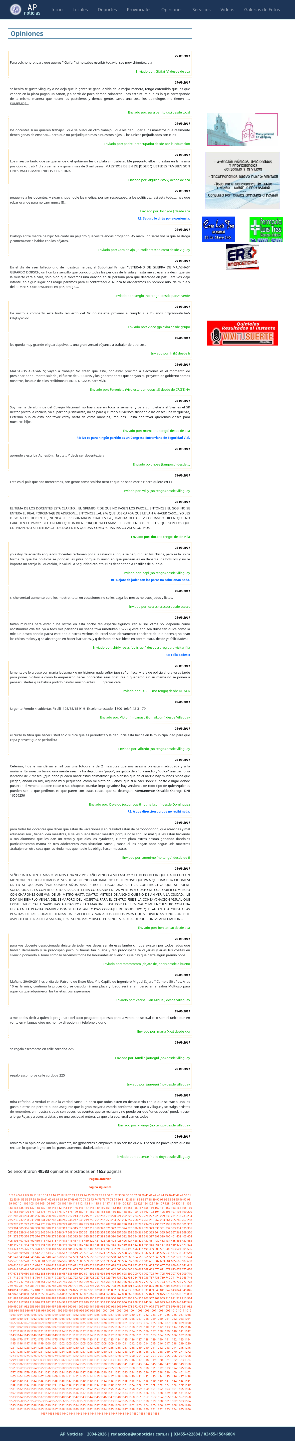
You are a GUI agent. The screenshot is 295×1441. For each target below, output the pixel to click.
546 (38, 1257)
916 (16, 1302)
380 (59, 1236)
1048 (75, 1319)
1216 (159, 1343)
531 (141, 1253)
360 (135, 1232)
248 (81, 1220)
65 (62, 1199)
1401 (180, 1372)
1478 (173, 1384)
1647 (114, 1413)
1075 (82, 1323)
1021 (68, 1315)
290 (125, 1224)
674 (179, 1269)
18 (62, 1195)
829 (97, 1290)
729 (108, 1277)
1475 (152, 1384)
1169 (12, 1339)
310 (48, 1228)
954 (38, 1306)
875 (163, 1294)
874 (157, 1294)
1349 (180, 1364)
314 (70, 1228)
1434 (47, 1380)
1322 (173, 1360)
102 (26, 1203)
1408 (47, 1376)
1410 (61, 1376)
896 (92, 1298)
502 (168, 1249)
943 (163, 1302)
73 (92, 1199)
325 (130, 1228)
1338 (103, 1364)
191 (141, 1211)
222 (125, 1216)
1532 (187, 1393)
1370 (145, 1368)
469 (174, 1244)
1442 (103, 1380)
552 (70, 1257)
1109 (138, 1327)
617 (54, 1265)
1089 (180, 1323)
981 (184, 1306)
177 (65, 1211)
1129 (96, 1331)
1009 (167, 1310)
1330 (47, 1364)
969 (119, 1306)
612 (27, 1265)
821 (54, 1290)
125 (151, 1203)
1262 (117, 1351)
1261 (110, 1351)
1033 (152, 1315)
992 (60, 1310)
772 (157, 1282)
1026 (103, 1315)
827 (87, 1290)
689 (76, 1273)
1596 (89, 1405)
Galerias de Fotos (262, 9)
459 (119, 1244)
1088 (173, 1323)
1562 (33, 1401)
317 (87, 1228)
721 (65, 1277)
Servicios (201, 9)
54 (19, 1199)
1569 (82, 1401)
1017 (40, 1315)
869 (130, 1294)
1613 (26, 1409)
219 (108, 1216)
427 (130, 1240)
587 (76, 1261)
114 (91, 1203)
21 (74, 1195)
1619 (68, 1409)
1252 (47, 1351)
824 (70, 1290)
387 (97, 1236)
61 (46, 1199)
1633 (166, 1409)
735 (141, 1277)
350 (81, 1232)
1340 (117, 1364)
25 (89, 1195)
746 (16, 1282)
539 (184, 1253)
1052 (103, 1319)
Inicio (56, 9)
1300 (19, 1360)
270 (16, 1224)
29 (105, 1195)
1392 (117, 1372)
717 (43, 1277)
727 (97, 1277)
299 (174, 1224)
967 (108, 1306)
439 (10, 1244)
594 (114, 1261)
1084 (145, 1323)
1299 (12, 1360)
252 (103, 1220)
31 (112, 1195)
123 (140, 1203)
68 (73, 1199)
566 (146, 1257)
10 (31, 1195)
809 (174, 1286)
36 (132, 1195)
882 (16, 1298)
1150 (61, 1335)
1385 (68, 1372)
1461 (54, 1384)
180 (81, 1211)
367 (174, 1232)
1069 (40, 1323)
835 (130, 1290)
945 (174, 1302)
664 (125, 1269)
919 (32, 1302)
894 (81, 1298)
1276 (33, 1356)
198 (179, 1211)
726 (92, 1277)
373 (21, 1236)
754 (59, 1282)
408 (27, 1240)
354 (103, 1232)
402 (179, 1236)
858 (70, 1294)
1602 (131, 1405)
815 (21, 1290)
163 (174, 1207)
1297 (180, 1356)
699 (130, 1273)
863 (97, 1294)
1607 (166, 1405)
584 (59, 1261)
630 (125, 1265)
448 (59, 1244)
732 (125, 1277)
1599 (110, 1405)
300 (179, 1224)
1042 (33, 1319)
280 (70, 1224)
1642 (79, 1413)
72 (89, 1199)
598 (135, 1261)
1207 (96, 1343)
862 (92, 1294)
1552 (145, 1397)
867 (119, 1294)
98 (188, 1199)
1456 (19, 1384)
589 (87, 1261)
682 (38, 1273)
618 (59, 1265)
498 (146, 1249)
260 (146, 1220)
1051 (96, 1319)
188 (125, 1211)
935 (119, 1302)
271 (21, 1224)
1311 (96, 1360)
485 (76, 1249)
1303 (40, 1360)
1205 (82, 1343)
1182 (103, 1339)
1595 (82, 1405)
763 (108, 1282)
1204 (75, 1343)
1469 (110, 1384)
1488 (61, 1389)
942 (157, 1302)
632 (135, 1265)
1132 (117, 1331)
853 (43, 1294)
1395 (138, 1372)
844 (179, 1290)
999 (98, 1310)
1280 (61, 1356)
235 (10, 1220)
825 (76, 1290)
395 (141, 1236)
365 (163, 1232)
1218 (173, 1343)
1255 (68, 1351)
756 (70, 1282)
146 (81, 1207)
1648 (121, 1413)
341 (32, 1232)
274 (38, 1224)
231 (174, 1216)
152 (114, 1207)
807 (163, 1286)
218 (103, 1216)
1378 (19, 1372)
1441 (96, 1380)
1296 (173, 1356)
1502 (159, 1389)
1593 (68, 1405)
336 (189, 1228)
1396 (145, 1372)
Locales (80, 9)
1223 (26, 1347)
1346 (159, 1364)
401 (174, 1236)
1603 (138, 1405)
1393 (124, 1372)
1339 (110, 1364)
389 (108, 1236)
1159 (124, 1335)
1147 (40, 1335)
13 (43, 1195)
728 (103, 1277)
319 (97, 1228)
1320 (159, 1360)
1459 (40, 1384)
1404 (19, 1376)
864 (103, 1294)
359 (130, 1232)
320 (103, 1228)
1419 (124, 1376)
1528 (159, 1393)
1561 (26, 1401)
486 (81, 1249)
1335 (82, 1364)
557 (97, 1257)
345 (54, 1232)
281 (76, 1224)
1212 (131, 1343)
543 (21, 1257)
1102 (89, 1327)
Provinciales (139, 9)
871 (141, 1294)
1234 (103, 1347)
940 (146, 1302)
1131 (110, 1331)
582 (48, 1261)
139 (43, 1207)
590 (92, 1261)
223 (130, 1216)
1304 (47, 1360)
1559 (12, 1401)
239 (32, 1220)
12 (39, 1195)
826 (81, 1290)
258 (135, 1220)
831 (108, 1290)
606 (179, 1261)
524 (103, 1253)
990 (49, 1310)
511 (32, 1253)
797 (108, 1286)
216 (92, 1216)
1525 (138, 1393)
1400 (173, 1372)
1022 (75, 1315)
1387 (82, 1372)
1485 (40, 1389)
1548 (117, 1397)
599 (141, 1261)
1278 (47, 1356)
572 (179, 1257)
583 (54, 1261)
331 (163, 1228)
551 (65, 1257)
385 (87, 1236)
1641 (72, 1413)
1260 (103, 1351)
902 (125, 1298)
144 (70, 1207)
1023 (82, 1315)
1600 (117, 1405)
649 (43, 1269)
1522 (117, 1393)
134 (16, 1207)
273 (32, 1224)
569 (163, 1257)
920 (38, 1302)
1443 (110, 1380)
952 (27, 1306)
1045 (54, 1319)
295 (152, 1224)
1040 (19, 1319)
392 (125, 1236)
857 (65, 1294)
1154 (89, 1335)
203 (21, 1216)
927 (76, 1302)
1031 (138, 1315)
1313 (110, 1360)
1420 (131, 1376)
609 (10, 1265)
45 (166, 1195)
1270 (173, 1351)
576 (16, 1261)
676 (189, 1269)
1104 (103, 1327)
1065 (12, 1323)
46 (170, 1195)
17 (58, 1195)
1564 (47, 1401)
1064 (187, 1319)
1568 (75, 1401)
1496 (117, 1389)
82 (127, 1199)
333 (174, 1228)
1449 (152, 1380)
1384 (61, 1372)
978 (168, 1306)
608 (189, 1261)
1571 (96, 1401)
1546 (103, 1397)
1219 (180, 1343)
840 (157, 1290)
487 (87, 1249)
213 (76, 1216)
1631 (152, 1409)
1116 (187, 1327)
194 (157, 1211)
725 (87, 1277)
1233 (96, 1347)
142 (59, 1207)
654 (70, 1269)
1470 (117, 1384)
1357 (54, 1368)
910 (168, 1298)
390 (114, 1236)
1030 (131, 1315)
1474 (145, 1384)
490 (103, 1249)
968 (114, 1306)
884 (27, 1298)
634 (146, 1265)
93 (170, 1199)
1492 (89, 1389)
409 (32, 1240)
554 (81, 1257)
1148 (47, 1335)
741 (174, 1277)
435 (174, 1240)
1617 (54, 1409)
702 (146, 1273)
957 (54, 1306)
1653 (156, 1413)
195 (163, 1211)
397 (152, 1236)
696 (114, 1273)
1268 (159, 1351)
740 (168, 1277)
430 (146, 1240)
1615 (40, 1409)
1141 (180, 1331)
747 (21, 1282)
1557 (180, 1397)
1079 (110, 1323)
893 (76, 1298)
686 (59, 1273)
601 (152, 1261)
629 (119, 1265)
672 (168, 1269)
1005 (139, 1310)
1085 (152, 1323)
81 (123, 1199)
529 (130, 1253)
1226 (47, 1347)
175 (54, 1211)
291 (130, 1224)
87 (146, 1199)
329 (152, 1228)
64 (58, 1199)
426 (125, 1240)
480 (48, 1249)
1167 (180, 1335)
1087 (166, 1323)
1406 (33, 1376)
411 (43, 1240)
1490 (75, 1389)
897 (97, 1298)
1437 (68, 1380)
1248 (19, 1351)
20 (70, 1195)
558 (103, 1257)
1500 (145, 1389)
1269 (166, 1351)
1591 (54, 1405)
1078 (103, 1323)
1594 (75, 1405)
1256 (75, 1351)
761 (97, 1282)
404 (189, 1236)
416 (70, 1240)
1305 (54, 1360)
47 (174, 1195)
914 (189, 1298)
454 (92, 1244)
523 (97, 1253)
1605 (152, 1405)
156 (135, 1207)
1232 (89, 1347)
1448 (145, 1380)
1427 (180, 1376)
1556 (173, 1397)
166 (189, 1207)
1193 (180, 1339)
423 (108, 1240)
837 (141, 1290)
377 (43, 1236)
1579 (152, 1401)
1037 (180, 1315)
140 (48, 1207)
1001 (111, 1310)
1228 (61, 1347)
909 (163, 1298)
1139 (166, 1331)
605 (174, 1261)
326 (135, 1228)
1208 (103, 1343)
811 (184, 1286)
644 (16, 1269)
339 (21, 1232)
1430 (19, 1380)
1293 (152, 1356)
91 (162, 1199)
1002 (118, 1310)
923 (54, 1302)
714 (27, 1277)
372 (16, 1236)
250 (92, 1220)
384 (81, 1236)
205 (32, 1216)
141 (54, 1207)
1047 (68, 1319)
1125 (68, 1331)
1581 (166, 1401)
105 (42, 1203)
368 (179, 1232)
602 (157, 1261)
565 (141, 1257)
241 (43, 1220)
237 (21, 1220)
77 (108, 1199)
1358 (61, 1368)
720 (59, 1277)
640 (179, 1265)
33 (120, 1195)
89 (154, 1199)
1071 (54, 1323)
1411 (68, 1376)
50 (186, 1195)
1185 (124, 1339)
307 (32, 1228)
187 (119, 1211)
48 (178, 1195)
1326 (19, 1364)
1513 (54, 1393)
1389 (96, 1372)
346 (59, 1232)
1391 (110, 1372)
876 (168, 1294)
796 (103, 1286)
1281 (68, 1356)
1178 (75, 1339)
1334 (75, 1364)
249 (87, 1220)
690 (81, 1273)
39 (143, 1195)
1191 (166, 1339)
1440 (89, 1380)
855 (54, 1294)
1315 (124, 1360)
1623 (96, 1409)
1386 (75, 1372)
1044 (47, 1319)
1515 (68, 1393)
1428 (187, 1376)
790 (70, 1286)
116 (102, 1203)
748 (27, 1282)
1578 (145, 1401)
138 (38, 1207)
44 (163, 1195)
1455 (12, 1384)
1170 (19, 1339)
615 (43, 1265)
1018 (47, 1315)
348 (70, 1232)
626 (103, 1265)
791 (76, 1286)
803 (141, 1286)
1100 (75, 1327)
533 (152, 1253)
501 (163, 1249)
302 (189, 1224)
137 (32, 1207)
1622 (89, 1409)
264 (168, 1220)
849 (21, 1294)
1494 (103, 1389)
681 (32, 1273)
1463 (68, 1384)
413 (54, 1240)
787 (54, 1286)
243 (54, 1220)
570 (168, 1257)
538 (179, 1253)
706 (168, 1273)
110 (69, 1203)
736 (146, 1277)
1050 (89, 1319)
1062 (173, 1319)
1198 (33, 1343)
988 (38, 1310)
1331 (54, 1364)
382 (70, 1236)
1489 (68, 1389)
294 (146, 1224)
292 (135, 1224)
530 (135, 1253)
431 (152, 1240)
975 (152, 1306)
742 (179, 1277)
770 (146, 1282)
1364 (103, 1368)
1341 (124, 1364)
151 (108, 1207)
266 (179, 1220)
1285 (96, 1356)
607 (184, 1261)
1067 (26, 1323)
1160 (131, 1335)
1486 (47, 1389)
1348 (173, 1364)
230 (168, 1216)
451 (76, 1244)
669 (152, 1269)
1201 (54, 1343)
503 (174, 1249)
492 (114, 1249)
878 (179, 1294)
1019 (54, 1315)
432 (157, 1240)
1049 (82, 1319)
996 (82, 1310)
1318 (145, 1360)
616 (48, 1265)
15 (51, 1195)
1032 (145, 1315)
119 (118, 1203)
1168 (187, 1335)
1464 (75, 1384)
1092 (19, 1327)
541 (10, 1257)
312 (59, 1228)
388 (103, 1236)
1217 (166, 1343)
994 (71, 1310)
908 (157, 1298)
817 (32, 1290)
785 (43, 1286)
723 (76, 1277)
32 (116, 1195)
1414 (89, 1376)
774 (168, 1282)
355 (108, 1232)
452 (81, 1244)
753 (54, 1282)
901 (119, 1298)
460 (125, 1244)
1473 (138, 1384)
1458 (33, 1384)
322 (114, 1228)
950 (16, 1306)
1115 (180, 1327)
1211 (124, 1343)
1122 (47, 1331)
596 (125, 1261)
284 (92, 1224)
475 (21, 1249)
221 (119, 1216)
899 (108, 1298)
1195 (12, 1343)
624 (92, 1265)
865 (108, 1294)
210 (59, 1216)
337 (10, 1232)
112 (80, 1203)
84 (135, 1199)
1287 (110, 1356)
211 (65, 1216)
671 (163, 1269)
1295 (166, 1356)
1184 (117, 1339)
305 (21, 1228)
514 (48, 1253)
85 (139, 1199)
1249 (26, 1351)
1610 (187, 1405)
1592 (61, 1405)
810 (179, 1286)
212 (70, 1216)
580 (38, 1261)
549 (54, 1257)
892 (70, 1298)
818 (38, 1290)
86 (143, 1199)
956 (48, 1306)
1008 (160, 1310)
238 (27, 1220)
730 (114, 1277)
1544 (89, 1397)
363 (152, 1232)
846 (189, 1290)
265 (174, 1220)
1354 (33, 1368)
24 (85, 1195)
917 (21, 1302)
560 (114, 1257)
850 (27, 1294)
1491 (82, 1389)
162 (168, 1207)
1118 (19, 1331)
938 (135, 1302)
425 (119, 1240)
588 (81, 1261)
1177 (68, 1339)
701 (141, 1273)
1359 (68, 1368)
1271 (180, 1351)
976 (157, 1306)
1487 (54, 1389)
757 (76, 1282)
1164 (159, 1335)
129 (173, 1203)
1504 (173, 1389)
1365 (110, 1368)
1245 (180, 1347)
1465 (82, 1384)
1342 (131, 1364)
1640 (65, 1413)
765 (119, 1282)
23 (81, 1195)
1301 (26, 1360)
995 (76, 1310)
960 (70, 1306)
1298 (187, 1356)
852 (38, 1294)
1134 (131, 1331)
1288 (117, 1356)
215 (87, 1216)
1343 (138, 1364)
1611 (12, 1409)
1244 (173, 1347)
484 (70, 1249)
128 (167, 1203)
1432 (33, 1380)
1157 (110, 1335)
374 (27, 1236)
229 (163, 1216)
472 (189, 1244)
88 (150, 1199)
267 (184, 1220)
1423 (152, 1376)
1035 (166, 1315)
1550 (131, 1397)
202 (16, 1216)
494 (125, 1249)
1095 (40, 1327)
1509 (26, 1393)
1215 (152, 1343)
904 (135, 1298)
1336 (89, 1364)
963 (87, 1306)
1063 (180, 1319)
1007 (153, 1310)
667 (141, 1269)
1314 (117, 1360)
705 (163, 1273)
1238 (131, 1347)
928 (81, 1302)
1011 (181, 1310)
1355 (40, 1368)
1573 (110, 1401)
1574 (117, 1401)
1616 (47, 1409)
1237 (124, 1347)
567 (152, 1257)
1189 (152, 1339)
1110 (145, 1327)
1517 (82, 1393)
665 (130, 1269)
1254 (61, 1351)
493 (119, 1249)
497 (141, 1249)
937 (130, 1302)
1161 (138, 1335)
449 (65, 1244)
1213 (138, 1343)
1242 (159, 1347)
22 (78, 1195)
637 (163, 1265)
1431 (26, 1380)
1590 (47, 1405)
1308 (75, 1360)
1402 (187, 1372)
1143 (12, 1335)
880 (189, 1294)
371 (10, 1236)
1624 (103, 1409)
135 (21, 1207)
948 (189, 1302)
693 (97, 1273)
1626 (117, 1409)
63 (54, 1199)
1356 (47, 1368)
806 (157, 1286)
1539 (54, 1397)
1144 (19, 1335)
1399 (166, 1372)
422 (103, 1240)
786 (48, 1286)
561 (119, 1257)
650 (48, 1269)
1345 (152, 1364)
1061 (166, 1319)
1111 (152, 1327)
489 (97, 1249)
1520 (103, 1393)
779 (10, 1286)
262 (157, 1220)
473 (10, 1249)
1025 (96, 1315)
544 (27, 1257)
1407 (40, 1376)
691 (87, 1273)
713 (21, 1277)
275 (43, 1224)
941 (152, 1302)
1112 (159, 1327)
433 (163, 1240)
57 (31, 1199)
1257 (82, 1351)
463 (141, 1244)
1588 (33, 1405)
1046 (61, 1319)
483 (65, 1249)
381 (65, 1236)
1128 (89, 1331)
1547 (110, 1397)
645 (21, 1269)
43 (159, 1195)
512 (38, 1253)
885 (32, 1298)
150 (103, 1207)
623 (87, 1265)
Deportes (107, 9)
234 (189, 1216)
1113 (166, 1327)
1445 (124, 1380)
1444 (117, 1380)
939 (141, 1302)
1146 (33, 1335)
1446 (131, 1380)
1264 (131, 1351)
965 (97, 1306)
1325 (12, 1364)
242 (48, 1220)
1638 (51, 1413)
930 (92, 1302)
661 (108, 1269)
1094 (33, 1327)
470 (179, 1244)
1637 (44, 1413)
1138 (159, 1331)
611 (21, 1265)
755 (65, 1282)
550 (59, 1257)
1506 (187, 1389)
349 (76, 1232)
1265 (138, 1351)
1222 (19, 1347)
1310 (89, 1360)
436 (179, 1240)
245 (65, 1220)
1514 (61, 1393)
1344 (145, 1364)
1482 (19, 1389)
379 (54, 1236)
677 (10, 1273)
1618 (61, 1409)
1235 (110, 1347)
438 (189, 1240)
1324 (187, 1360)
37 (136, 1195)
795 (97, 1286)
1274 (19, 1356)
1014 (19, 1315)
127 (162, 1203)
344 (48, 1232)
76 (104, 1199)
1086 (159, 1323)
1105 (110, 1327)
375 (32, 1236)
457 (108, 1244)
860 (81, 1294)
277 (54, 1224)
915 (10, 1302)
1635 (180, 1409)
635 (152, 1265)
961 (76, 1306)
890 (59, 1298)
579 (32, 1261)
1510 (33, 1393)
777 (184, 1282)
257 (130, 1220)
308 (38, 1228)
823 (65, 1290)
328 (146, 1228)
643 (10, 1269)
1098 (61, 1327)
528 (125, 1253)
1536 (33, 1397)
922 (48, 1302)
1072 (61, 1323)
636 (157, 1265)
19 (66, 1195)
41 (151, 1195)
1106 (117, 1327)
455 (97, 1244)
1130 (103, 1331)
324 (125, 1228)
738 (157, 1277)
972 (135, 1306)
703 (152, 1273)
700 (135, 1273)
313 (65, 1228)
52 (11, 1199)
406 (16, 1240)
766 (125, 1282)
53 (15, 1199)
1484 (33, 1389)
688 (70, 1273)
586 (70, 1261)
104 (37, 1203)
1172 (33, 1339)
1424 (159, 1376)
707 (174, 1273)
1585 (12, 1405)
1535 (26, 1397)
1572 (103, 1401)
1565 (54, 1401)
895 (87, 1298)
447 (54, 1244)
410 (38, 1240)
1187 (138, 1339)
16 (54, 1195)
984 (16, 1310)
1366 (117, 1368)
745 (10, 1282)
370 (189, 1232)
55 (23, 1199)
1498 (131, 1389)
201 (10, 1216)
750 (38, 1282)
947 (184, 1302)
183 (97, 1211)
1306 (61, 1360)
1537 (40, 1397)
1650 (135, 1413)
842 (168, 1290)
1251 (40, 1351)
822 (59, 1290)
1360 (75, 1368)
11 (35, 1195)
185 (108, 1211)
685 (54, 1273)
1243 (166, 1347)
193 (152, 1211)
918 (27, 1302)
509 (21, 1253)
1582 (173, 1401)
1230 (75, 1347)
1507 (12, 1393)
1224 (33, 1347)
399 (163, 1236)
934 (114, 1302)
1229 (68, 1347)
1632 (159, 1409)
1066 (19, 1323)
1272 (187, 1351)
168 (16, 1211)
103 (31, 1203)
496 (135, 1249)
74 (96, 1199)
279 (65, 1224)
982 (189, 1306)
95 (177, 1199)
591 (97, 1261)
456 (103, 1244)
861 (87, 1294)
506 (189, 1249)
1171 (26, 1339)
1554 (159, 1397)
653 (65, 1269)
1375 (180, 1368)
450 (70, 1244)
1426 (173, 1376)
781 (21, 1286)
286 (103, 1224)
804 (146, 1286)
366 (168, 1232)
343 (43, 1232)
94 (174, 1199)
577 (21, 1261)
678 (16, 1273)
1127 (82, 1331)
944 (168, 1302)
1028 (117, 1315)
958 (59, 1306)
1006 (146, 1310)
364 (157, 1232)
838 (146, 1290)
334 (179, 1228)
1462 (61, 1384)
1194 (187, 1339)
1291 (138, 1356)
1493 (96, 1389)
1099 (68, 1327)
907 (152, 1298)
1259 (96, 1351)
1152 (75, 1335)
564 (135, 1257)
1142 (187, 1331)
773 (163, 1282)
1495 (110, 1389)
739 (163, 1277)
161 (163, 1207)
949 (10, 1306)
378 (48, 1236)
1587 (26, 1405)
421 (97, 1240)
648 (38, 1269)
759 (87, 1282)
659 (97, 1269)
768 (135, 1282)
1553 (152, 1397)
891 (65, 1298)
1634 (173, 1409)
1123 (54, 1331)
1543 (82, 1397)
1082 (131, 1323)
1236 (117, 1347)
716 (38, 1277)
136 (27, 1207)
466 (157, 1244)
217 (97, 1216)
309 (43, 1228)
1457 (26, 1384)
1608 (173, 1405)
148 (92, 1207)
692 (92, 1273)
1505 (180, 1389)
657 (87, 1269)
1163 (152, 1335)
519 (76, 1253)
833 (119, 1290)
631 (130, 1265)
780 (16, 1286)
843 (174, 1290)
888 (48, 1298)
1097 (54, 1327)
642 (189, 1265)
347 (65, 1232)
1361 (82, 1368)
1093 (26, 1327)
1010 (174, 1310)
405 (10, 1240)
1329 (40, 1364)
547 (43, 1257)
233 (184, 1216)
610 (16, 1265)
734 (135, 1277)
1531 (180, 1393)
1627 (124, 1409)
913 (184, 1298)
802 (135, 1286)
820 (48, 1290)
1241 (152, 1347)
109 (64, 1203)
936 (125, 1302)
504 (179, 1249)
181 (87, 1211)
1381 (40, 1372)
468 (168, 1244)
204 (27, 1216)
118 (113, 1203)
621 (76, 1265)
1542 (75, 1397)
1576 (131, 1401)
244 (59, 1220)
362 (146, 1232)
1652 (149, 1413)
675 (184, 1269)
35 (128, 1195)
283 (87, 1224)
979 (174, 1306)
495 (130, 1249)
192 (146, 1211)
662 (114, 1269)
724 (81, 1277)
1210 (117, 1343)
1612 (19, 1409)
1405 (26, 1376)
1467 (96, 1384)
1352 (19, 1368)
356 (114, 1232)
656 (81, 1269)
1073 (68, 1323)
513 (43, 1253)
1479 (180, 1384)
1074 (75, 1323)
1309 (82, 1360)
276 (48, 1224)
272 (27, 1224)
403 (184, 1236)
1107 (124, 1327)
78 (112, 1199)
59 (38, 1199)
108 (59, 1203)
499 (152, 1249)
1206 (89, 1343)
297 (163, 1224)
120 (124, 1203)
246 (70, 1220)
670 (157, 1269)
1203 (68, 1343)
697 (119, 1273)
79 (116, 1199)
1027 (110, 1315)
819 (43, 1290)
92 (166, 1199)
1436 (61, 1380)
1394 (131, 1372)
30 (109, 1195)
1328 (33, 1364)
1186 (131, 1339)
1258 (89, 1351)
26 (93, 1195)
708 (179, 1273)
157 (141, 1207)
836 (135, 1290)
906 (146, 1298)
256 (125, 1220)
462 (135, 1244)
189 (130, 1211)
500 (157, 1249)
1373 (166, 1368)
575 (10, 1261)
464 (146, 1244)
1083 (138, 1323)
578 (27, 1261)
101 (20, 1203)
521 (87, 1253)
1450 (159, 1380)
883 (21, 1298)
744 (189, 1277)
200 (189, 1211)
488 (92, 1249)
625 (97, 1265)
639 (174, 1265)
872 (146, 1294)
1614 (33, 1409)
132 (189, 1203)
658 (92, 1269)
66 (65, 1199)
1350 (187, 1364)
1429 (12, 1380)
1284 (89, 1356)
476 (27, 1249)
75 (100, 1199)
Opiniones (172, 9)
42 (155, 1195)
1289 (124, 1356)
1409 (54, 1376)
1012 (188, 1310)
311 (54, 1228)
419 (87, 1240)
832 (114, 1290)
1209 (110, 1343)
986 (27, 1310)
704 (157, 1273)
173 (43, 1211)
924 (59, 1302)
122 (135, 1203)
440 (16, 1244)
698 (125, 1273)
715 (32, 1277)
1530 (173, 1393)
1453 (180, 1380)
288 (114, 1224)
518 (70, 1253)
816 (27, 1290)
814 (16, 1290)
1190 (159, 1339)
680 (27, 1273)
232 (179, 1216)
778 (189, 1282)
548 (48, 1257)
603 (163, 1261)
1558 (187, 1397)
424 (114, 1240)
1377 (12, 1372)
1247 (12, 1351)
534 (157, 1253)
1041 (26, 1319)
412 (48, 1240)
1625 (110, 1409)
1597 (96, 1405)
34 (124, 1195)
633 (141, 1265)
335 (184, 1228)
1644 (93, 1413)
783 (32, 1286)
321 (108, 1228)
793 (87, 1286)
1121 (40, 1331)
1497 (124, 1389)
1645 (100, 1413)
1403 (12, 1376)
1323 (180, 1360)
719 (54, 1277)
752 (48, 1282)
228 (157, 1216)
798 (114, 1286)
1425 (166, 1376)
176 (59, 1211)
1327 (26, 1364)
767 (130, 1282)
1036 (173, 1315)
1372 (159, 1368)
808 (168, 1286)
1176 (61, 1339)
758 (81, 1282)
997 (87, 1310)
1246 (187, 1347)
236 (16, 1220)
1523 (124, 1393)
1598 (103, 1405)
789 (65, 1286)
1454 (187, 1380)
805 (152, 1286)
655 (76, 1269)
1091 (12, 1327)
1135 (138, 1331)
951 (21, 1306)
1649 (128, 1413)
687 (65, 1273)
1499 (138, 1389)
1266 (145, 1351)
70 (81, 1199)
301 (184, 1224)
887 (43, 1298)
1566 (61, 1401)
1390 (103, 1372)
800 (125, 1286)
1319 (152, 1360)
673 (174, 1269)
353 (97, 1232)
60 (42, 1199)
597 (130, 1261)
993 (65, 1310)
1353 (26, 1368)
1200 (47, 1343)
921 (43, 1302)
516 (59, 1253)
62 (50, 1199)
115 (97, 1203)
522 (92, 1253)
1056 (131, 1319)
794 (92, 1286)
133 (10, 1207)
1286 (103, 1356)
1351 (12, 1368)
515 (54, 1253)
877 (174, 1294)
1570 (89, 1401)
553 (76, 1257)
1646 (107, 1413)
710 (189, 1273)
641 (184, 1265)
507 (10, 1253)
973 (141, 1306)
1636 (187, 1409)
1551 (138, 1397)
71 (85, 1199)
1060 (159, 1319)
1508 (19, 1393)
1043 (40, 1319)
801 (130, 1286)
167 (10, 1211)
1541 (68, 1397)
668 (146, 1269)
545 (32, 1257)
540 (189, 1253)
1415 (96, 1376)
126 (156, 1203)
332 (168, 1228)
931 (97, 1302)
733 (130, 1277)
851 (32, 1294)
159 (152, 1207)
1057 (138, 1319)
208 (48, 1216)
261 (152, 1220)
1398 (159, 1372)
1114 (173, 1327)
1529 (166, 1393)
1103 (96, 1327)
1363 (96, 1368)
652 (59, 1269)
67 (69, 1199)
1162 (145, 1335)
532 (146, 1253)
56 (27, 1199)
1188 (145, 1339)
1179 (82, 1339)
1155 (96, 1335)
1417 (110, 1376)
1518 (89, 1393)
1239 (138, 1347)
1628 (131, 1409)
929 (87, 1302)
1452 (173, 1380)
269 (10, 1224)
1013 (12, 1315)
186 (114, 1211)
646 (27, 1269)
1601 (124, 1405)
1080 (117, 1323)
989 (44, 1310)
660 (103, 1269)
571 (174, 1257)
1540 (61, 1397)
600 (146, 1261)
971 (130, 1306)
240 (38, 1220)
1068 (33, 1323)
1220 (187, 1343)
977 (163, 1306)
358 (125, 1232)
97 (185, 1199)
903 (130, 1298)
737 (152, 1277)
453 (87, 1244)
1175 (54, 1339)
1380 (33, 1372)
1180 (89, 1339)
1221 (12, 1347)
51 (189, 1195)
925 (65, 1302)
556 (92, 1257)
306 (27, 1228)
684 (48, 1273)
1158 (117, 1335)
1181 (96, 1339)
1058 (145, 1319)
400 (168, 1236)
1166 (173, 1335)
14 (47, 1195)
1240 (145, 1347)
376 (38, 1236)
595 (119, 1261)
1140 (173, 1331)
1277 (40, 1356)
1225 (40, 1347)
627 (108, 1265)
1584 (187, 1401)
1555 (166, 1397)
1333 (68, 1364)
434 (168, 1240)
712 (16, 1277)
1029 (124, 1315)
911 (174, 1298)
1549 (124, 1397)
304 (16, 1228)
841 (163, 1290)
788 (59, 1286)
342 (38, 1232)
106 (48, 1203)
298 (168, 1224)
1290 (131, 1356)
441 (21, 1244)
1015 (26, 1315)
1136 (145, 1331)
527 (119, 1253)
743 (184, 1277)
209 (54, 1216)
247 (76, 1220)
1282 (75, 1356)
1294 (159, 1356)
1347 (166, 1364)
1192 (173, 1339)
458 (114, 1244)
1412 (75, 1376)
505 (184, 1249)
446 (48, 1244)
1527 (152, 1393)
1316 (131, 1360)
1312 (103, 1360)
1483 (26, 1389)
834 (125, 1290)
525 (108, 1253)
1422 (145, 1376)
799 (119, 1286)
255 (119, 1220)
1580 (159, 1401)
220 (114, 1216)
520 (81, 1253)
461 (130, 1244)
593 (108, 1261)
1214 (145, 1343)
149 (97, 1207)
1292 (145, 1356)
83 (131, 1199)
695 (108, 1273)
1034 (159, 1315)
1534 (19, 1397)
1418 (117, 1376)
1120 (33, 1331)
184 (103, 1211)
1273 (12, 1356)
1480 (187, 1384)
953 (32, 1306)
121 (129, 1203)
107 (53, 1203)
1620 (75, 1409)
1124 (61, 1331)
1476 (159, 1384)
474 (16, 1249)
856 (59, 1294)
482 (59, 1249)
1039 (12, 1319)
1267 (152, 1351)
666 (135, 1269)
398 (157, 1236)
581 (43, 1261)
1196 (19, 1343)
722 (70, 1277)
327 (141, 1228)
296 (157, 1224)
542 (16, 1257)
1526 (145, 1393)
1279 (54, 1356)
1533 (12, 1397)
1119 (26, 1331)
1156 (103, 1335)
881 (10, 1298)
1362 (89, 1368)
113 (86, 1203)
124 (146, 1203)
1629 (138, 1409)
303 (10, 1228)
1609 (180, 1405)
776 (179, 1282)
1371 (152, 1368)
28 (101, 1195)
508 (16, 1253)
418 (81, 1240)
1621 (82, 1409)
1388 (89, 1372)
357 (119, 1232)
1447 (138, 1380)
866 (114, 1294)
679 (21, 1273)
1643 (86, 1413)
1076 (89, 1323)
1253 (54, 1351)
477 (32, 1249)
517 (65, 1253)
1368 (131, 1368)
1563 (40, 1401)
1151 (68, 1335)
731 (119, 1277)
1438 (75, 1380)
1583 (180, 1401)
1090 (187, 1323)
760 (92, 1282)
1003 (125, 1310)
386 (92, 1236)
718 (48, 1277)
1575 (124, 1401)
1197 (26, 1343)
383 (76, 1236)
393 (130, 1236)
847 (10, 1294)
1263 (124, 1351)
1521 (110, 1393)
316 (81, 1228)
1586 (19, 1405)
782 (27, 1286)
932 (103, 1302)
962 (81, 1306)
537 (174, 1253)
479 (43, 1249)
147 (87, 1207)
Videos (227, 9)
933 (108, 1302)
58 (34, 1199)
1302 (33, 1360)
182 (92, 1211)
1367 (124, 1368)
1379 (26, 1372)
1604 (145, 1405)
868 (125, 1294)
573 (184, 1257)
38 (139, 1195)
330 (157, 1228)
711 (10, 1277)
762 (103, 1282)
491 (108, 1249)
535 (163, 1253)
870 (135, 1294)
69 (77, 1199)
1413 (82, 1376)
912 (179, 1298)
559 (108, 1257)
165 (184, 1207)
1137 (152, 1331)
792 (81, 1286)
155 (130, 1207)
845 (184, 1290)
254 (114, 1220)
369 (184, 1232)
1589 (40, 1405)
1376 (187, 1368)
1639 (58, 1413)
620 (70, 1265)
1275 (26, 1356)
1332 (61, 1364)
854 (48, 1294)
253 (108, 1220)
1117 (12, 1331)
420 (92, 1240)
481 (54, 1249)
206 (38, 1216)
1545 (96, 1397)
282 (81, 1224)
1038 (187, 1315)
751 (43, 1282)
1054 (117, 1319)
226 (146, 1216)
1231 (82, 1347)
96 (181, 1199)
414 (59, 1240)
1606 (159, 1405)
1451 (166, 1380)
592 (103, 1261)
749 (32, 1282)
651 (54, 1269)
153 (119, 1207)
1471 (124, 1384)
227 (152, 1216)
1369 (138, 1368)
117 (107, 1203)
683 (43, 1273)
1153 (82, 1335)
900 (114, 1298)
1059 (152, 1319)
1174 (47, 1339)
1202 (61, 1343)
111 (75, 1203)
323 (119, 1228)
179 (76, 1211)
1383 (54, 1372)
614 (38, 1265)
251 (97, 1220)
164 (179, 1207)
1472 (131, 1384)
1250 (33, 1351)
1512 (47, 1393)
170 (27, 1211)
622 (81, 1265)
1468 (103, 1384)
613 (32, 1265)
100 (15, 1203)
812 (189, 1286)
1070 (47, 1323)
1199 (40, 1343)
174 (48, 1211)
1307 (68, 1360)
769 (141, 1282)
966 (103, 1306)
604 (168, 1261)
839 (152, 1290)
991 (55, 1310)
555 (87, 1257)
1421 (138, 1376)
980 (179, 1306)
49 (182, 1195)
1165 (166, 1335)
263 (163, 1220)
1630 (145, 1409)
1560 (19, 1401)
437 (184, 1240)
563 (130, 1257)
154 (125, 1207)
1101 (82, 1327)
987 (33, 1310)
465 (152, 1244)
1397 (152, 1372)
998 (93, 1310)
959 (65, 1306)
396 (146, 1236)
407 (21, 1240)
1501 (152, 1389)
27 (97, 1195)
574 (189, 1257)
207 (43, 1216)
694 (103, 1273)
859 (76, 1294)
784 (38, 1286)
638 (168, 1265)
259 (141, 1220)
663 (119, 1269)
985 (22, 1310)
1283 (82, 1356)
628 (114, 1265)
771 (152, 1282)
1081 (124, 1323)
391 (119, 1236)
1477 (166, 1384)
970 (125, 1306)
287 (108, 1224)
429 (141, 1240)
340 (27, 1232)
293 (141, 1224)
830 (103, 1290)
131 (184, 1203)
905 (141, 1298)
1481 (12, 1389)
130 (178, 1203)
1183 (110, 1339)
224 (135, 1216)
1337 (96, 1364)
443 (32, 1244)
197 (174, 1211)
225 (141, 1216)
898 (103, 1298)
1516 (75, 1393)
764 (114, 1282)
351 (87, 1232)
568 (157, 1257)
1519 (96, 1393)
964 (92, 1306)
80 (119, 1199)
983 (11, 1310)
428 (135, 1240)
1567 (68, 1401)
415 (65, 1240)
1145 (26, 1335)
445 (43, 1244)
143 (65, 1207)
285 (97, 1224)
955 (43, 1306)
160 (157, 1207)
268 (189, 1220)
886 (38, 1298)
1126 (75, 1331)
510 (27, 1253)
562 (125, 1257)
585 (65, 1261)
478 (38, 1249)
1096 (47, 1327)
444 (38, 1244)
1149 (54, 1335)
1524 (131, 1393)
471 (184, 1244)
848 (16, 1294)
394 (135, 1236)
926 (70, 1302)
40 (147, 1195)
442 (27, 1244)
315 (76, 1228)
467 (163, 1244)
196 (168, 1211)
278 (59, 1224)
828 (92, 1290)
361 (141, 1232)
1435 (54, 1380)
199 (184, 1211)
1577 (138, 1401)
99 (10, 1203)
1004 (132, 1310)
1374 (173, 1368)
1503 (166, 1389)
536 (168, 1253)
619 (65, 1265)
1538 (47, 1397)
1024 (89, 1315)
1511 (40, 1393)
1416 (103, 1376)
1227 (54, 1347)
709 (184, 1273)
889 (54, 1298)
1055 (124, 1319)
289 (119, 1224)
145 (76, 1207)
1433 (40, 1380)
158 (146, 1207)
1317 (138, 1360)
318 (92, 1228)
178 (70, 1211)
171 (32, 1211)
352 (92, 1232)
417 (76, 1240)
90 (158, 1199)
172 (38, 1211)
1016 (33, 1315)
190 (135, 1211)
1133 (124, 1331)
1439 (82, 1380)
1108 (131, 1327)
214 (81, 1216)
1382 (47, 1372)
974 (146, 1306)
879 (184, 1294)
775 (174, 1282)
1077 (96, 1323)
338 (16, 1232)
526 (114, 1253)
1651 (142, 1413)
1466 (89, 1384)
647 (32, 1269)
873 (152, 1294)
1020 (61, 1315)
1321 (166, 1360)
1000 (104, 1310)
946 (179, 1302)
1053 (110, 1319)
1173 (40, 1339)
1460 (47, 1384)
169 (21, 1211)
